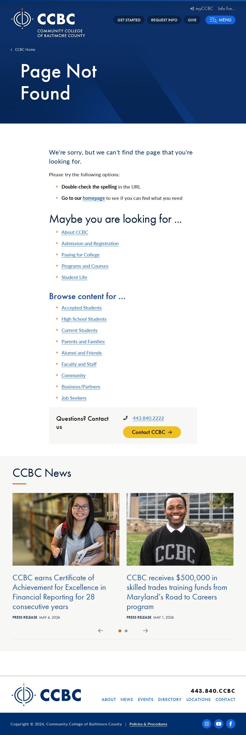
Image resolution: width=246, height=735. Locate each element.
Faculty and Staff (79, 364)
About (109, 699)
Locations (198, 699)
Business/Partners (81, 386)
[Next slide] (145, 630)
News (127, 699)
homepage (94, 198)
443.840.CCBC (213, 690)
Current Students (80, 330)
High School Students (84, 318)
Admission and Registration (90, 243)
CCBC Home (25, 49)
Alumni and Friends (82, 352)
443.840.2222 (148, 418)
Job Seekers (74, 397)
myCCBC (201, 8)
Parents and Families (83, 341)
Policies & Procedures (148, 724)
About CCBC (75, 232)
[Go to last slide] (101, 630)
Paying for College (81, 254)
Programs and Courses (85, 265)
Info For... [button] (226, 8)
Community (74, 375)
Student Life (74, 277)
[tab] (120, 631)
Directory (169, 699)
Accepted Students (82, 307)
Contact (225, 699)
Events (145, 699)
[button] (220, 20)
